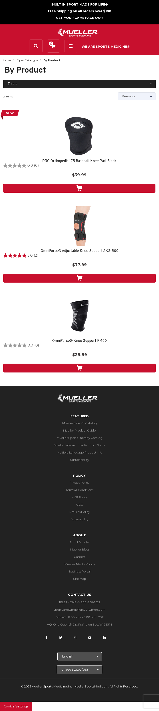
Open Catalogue (27, 60)
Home (7, 60)
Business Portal (80, 571)
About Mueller (79, 542)
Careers (79, 557)
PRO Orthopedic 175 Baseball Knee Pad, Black (79, 161)
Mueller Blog (79, 549)
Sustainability (79, 459)
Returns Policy (79, 512)
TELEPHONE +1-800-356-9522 (79, 602)
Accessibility (79, 519)
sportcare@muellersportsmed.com (79, 609)
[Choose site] (79, 669)
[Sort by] (137, 96)
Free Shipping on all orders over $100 (79, 11)
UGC (79, 504)
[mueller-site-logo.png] (78, 32)
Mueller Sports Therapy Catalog (79, 438)
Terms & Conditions (79, 490)
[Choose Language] (79, 656)
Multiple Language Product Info (79, 452)
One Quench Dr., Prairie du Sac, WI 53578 (82, 624)
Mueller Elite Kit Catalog (79, 423)
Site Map (79, 578)
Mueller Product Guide (79, 430)
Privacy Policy (79, 482)
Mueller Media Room (79, 564)
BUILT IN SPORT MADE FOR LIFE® (79, 4)
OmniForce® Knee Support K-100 (79, 341)
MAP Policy (80, 497)
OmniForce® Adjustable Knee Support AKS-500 (79, 251)
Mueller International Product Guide (79, 445)
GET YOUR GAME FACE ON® (79, 18)
